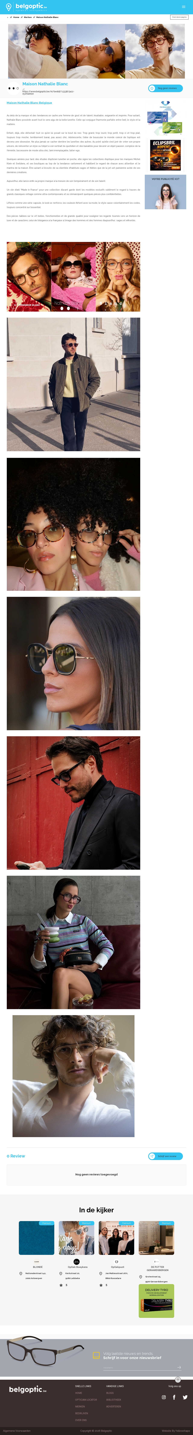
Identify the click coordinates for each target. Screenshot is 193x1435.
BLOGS (110, 1393)
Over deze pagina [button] (179, 17)
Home (16, 17)
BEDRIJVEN (81, 1413)
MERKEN (80, 1406)
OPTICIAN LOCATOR (86, 1399)
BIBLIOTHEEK (113, 1399)
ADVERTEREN (113, 1406)
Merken (28, 17)
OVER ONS (81, 1420)
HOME (78, 1393)
